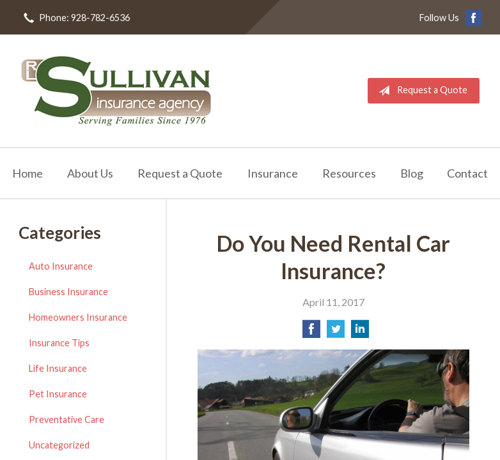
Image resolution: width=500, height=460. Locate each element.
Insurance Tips (59, 342)
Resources (349, 173)
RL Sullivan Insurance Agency (116, 90)
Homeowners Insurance (78, 317)
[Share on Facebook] (311, 332)
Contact (467, 173)
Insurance (272, 173)
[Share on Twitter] (336, 332)
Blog (411, 173)
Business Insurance (68, 291)
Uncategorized (59, 445)
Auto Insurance (61, 266)
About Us (90, 173)
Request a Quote (420, 90)
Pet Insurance (58, 393)
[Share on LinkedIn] (360, 332)
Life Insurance (58, 368)
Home (27, 173)
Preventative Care (66, 419)
